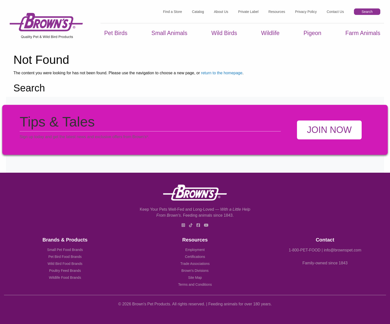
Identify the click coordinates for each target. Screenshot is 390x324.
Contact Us (335, 12)
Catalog (198, 12)
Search (367, 12)
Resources (276, 12)
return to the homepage (221, 73)
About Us (221, 12)
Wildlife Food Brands (65, 278)
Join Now (329, 130)
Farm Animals (362, 33)
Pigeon (312, 33)
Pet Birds (115, 33)
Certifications (195, 257)
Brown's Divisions (194, 271)
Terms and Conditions (195, 284)
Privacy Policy (306, 12)
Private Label (248, 12)
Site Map (195, 278)
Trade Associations (195, 264)
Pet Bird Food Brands (65, 257)
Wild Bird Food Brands (65, 264)
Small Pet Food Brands (65, 250)
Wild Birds (224, 33)
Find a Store (172, 12)
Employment (195, 250)
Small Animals (169, 33)
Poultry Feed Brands (65, 271)
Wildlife (270, 33)
